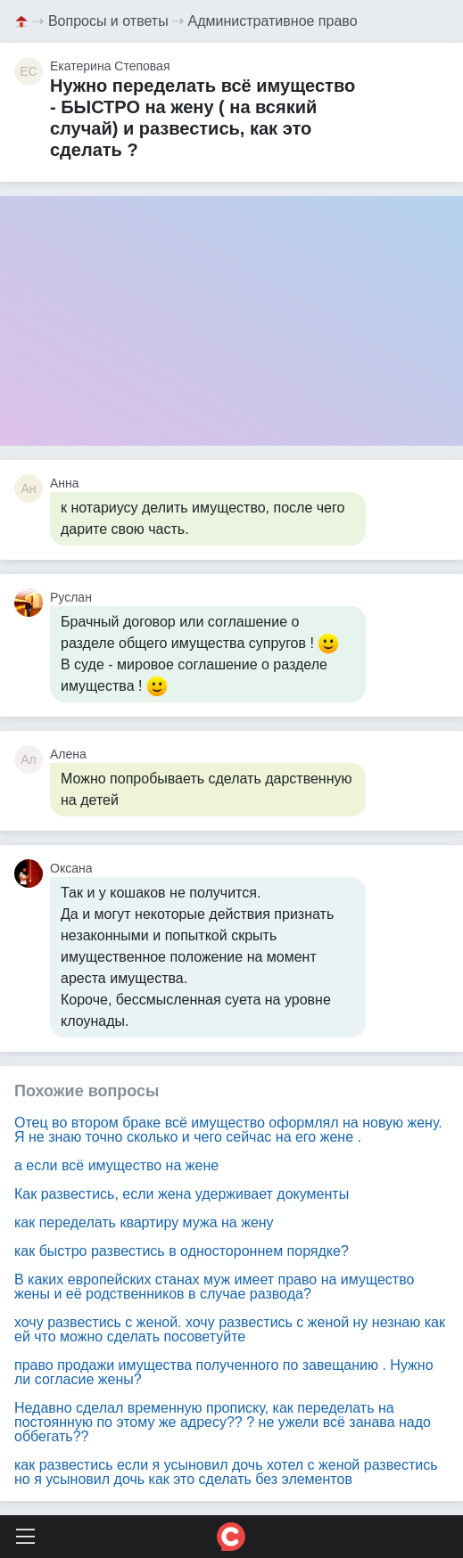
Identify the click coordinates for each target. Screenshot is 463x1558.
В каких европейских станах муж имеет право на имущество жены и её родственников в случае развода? (214, 1286)
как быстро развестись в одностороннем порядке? (181, 1251)
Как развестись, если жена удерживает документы (181, 1193)
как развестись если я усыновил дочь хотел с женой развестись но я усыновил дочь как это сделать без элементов (226, 1472)
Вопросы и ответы (108, 21)
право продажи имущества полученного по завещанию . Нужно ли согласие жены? (224, 1372)
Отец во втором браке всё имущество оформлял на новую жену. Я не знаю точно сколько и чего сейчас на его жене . (228, 1129)
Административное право (273, 21)
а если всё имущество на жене (116, 1165)
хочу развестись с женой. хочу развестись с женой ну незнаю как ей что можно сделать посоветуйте (229, 1329)
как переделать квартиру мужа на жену (144, 1222)
